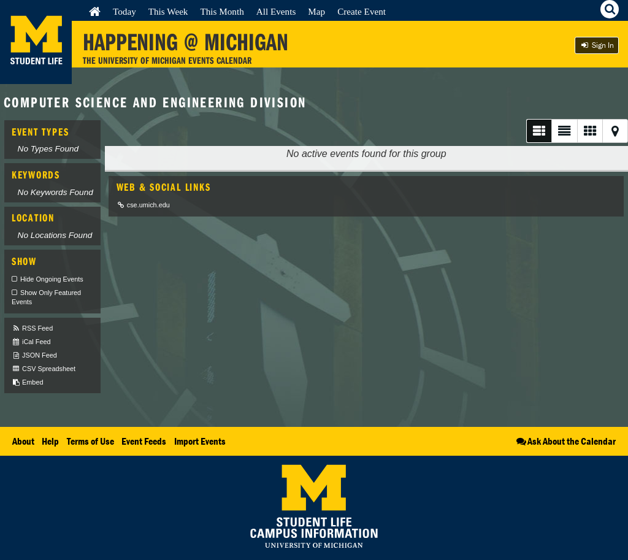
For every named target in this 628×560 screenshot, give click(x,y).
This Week (168, 11)
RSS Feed (32, 328)
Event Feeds (143, 441)
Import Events (200, 441)
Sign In (597, 45)
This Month (221, 11)
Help (50, 441)
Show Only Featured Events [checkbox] (46, 297)
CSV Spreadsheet (43, 369)
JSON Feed (34, 355)
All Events (276, 11)
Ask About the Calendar (565, 441)
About (23, 441)
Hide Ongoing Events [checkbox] (51, 279)
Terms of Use (90, 441)
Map (316, 11)
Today (124, 11)
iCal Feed (31, 342)
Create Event (361, 11)
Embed (27, 382)
